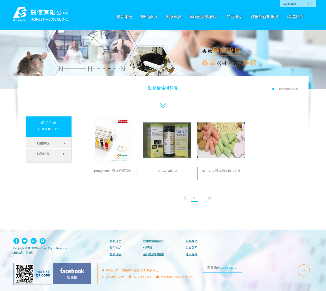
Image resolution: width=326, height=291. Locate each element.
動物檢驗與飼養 (204, 17)
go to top (304, 270)
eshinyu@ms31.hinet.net (174, 276)
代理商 (147, 247)
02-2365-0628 (140, 276)
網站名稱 (41, 14)
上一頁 (182, 198)
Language (289, 3)
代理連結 (234, 17)
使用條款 (192, 254)
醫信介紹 (149, 17)
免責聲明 (192, 247)
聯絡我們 (295, 17)
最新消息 (125, 17)
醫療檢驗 (173, 17)
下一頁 (206, 198)
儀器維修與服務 (265, 17)
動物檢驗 (43, 143)
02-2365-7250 (113, 276)
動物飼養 (43, 153)
